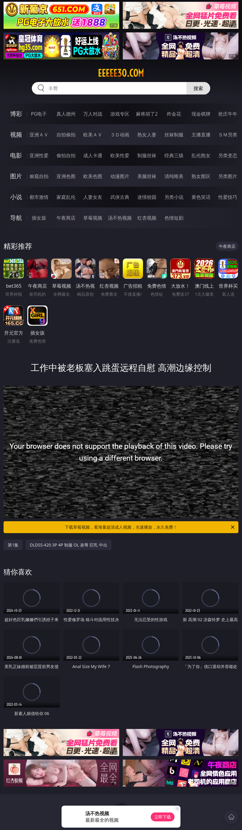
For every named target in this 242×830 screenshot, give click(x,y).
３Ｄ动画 (119, 134)
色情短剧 (173, 218)
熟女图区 (200, 176)
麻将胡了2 (147, 114)
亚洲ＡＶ (38, 134)
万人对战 (92, 114)
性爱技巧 (227, 197)
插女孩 (39, 218)
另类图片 (227, 176)
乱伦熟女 (200, 155)
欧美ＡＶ (92, 134)
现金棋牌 (200, 114)
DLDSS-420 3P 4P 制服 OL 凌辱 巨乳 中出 (68, 545)
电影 (16, 155)
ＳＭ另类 (227, 134)
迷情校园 (146, 197)
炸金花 (174, 114)
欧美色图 (92, 176)
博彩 (16, 114)
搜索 (198, 88)
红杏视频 (146, 218)
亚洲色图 (66, 176)
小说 (16, 197)
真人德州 (66, 114)
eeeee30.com (121, 73)
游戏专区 (119, 114)
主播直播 (200, 134)
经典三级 (173, 155)
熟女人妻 (146, 134)
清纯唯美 (173, 176)
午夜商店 (66, 218)
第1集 (13, 545)
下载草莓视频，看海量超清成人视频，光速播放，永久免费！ (150, 527)
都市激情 (38, 197)
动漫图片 (119, 176)
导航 (16, 218)
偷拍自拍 (66, 155)
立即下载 (162, 817)
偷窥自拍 (38, 176)
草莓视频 (92, 218)
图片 (16, 176)
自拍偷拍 (66, 134)
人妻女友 (92, 197)
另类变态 (227, 155)
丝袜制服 (173, 134)
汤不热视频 (120, 218)
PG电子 (39, 114)
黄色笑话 (200, 197)
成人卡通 (92, 155)
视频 (16, 134)
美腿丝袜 (146, 176)
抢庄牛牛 (227, 114)
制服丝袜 (146, 155)
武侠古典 (119, 197)
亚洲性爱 (38, 155)
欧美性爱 (119, 155)
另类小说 (173, 197)
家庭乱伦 (66, 197)
